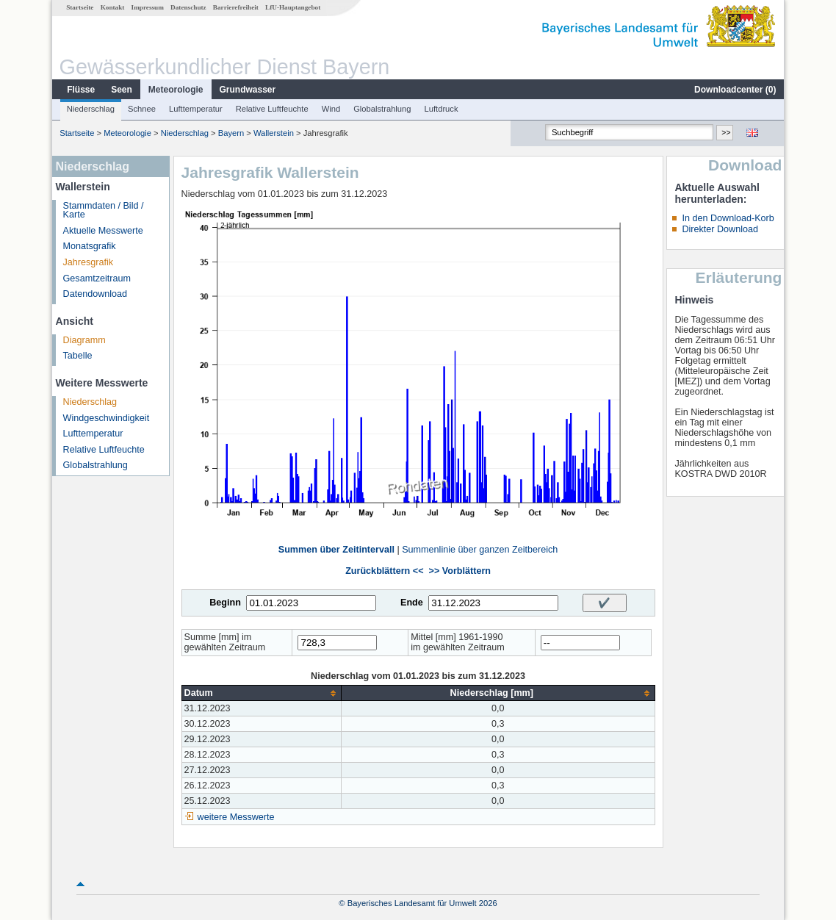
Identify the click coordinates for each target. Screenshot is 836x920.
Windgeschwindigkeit (106, 418)
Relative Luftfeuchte (272, 108)
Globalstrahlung (382, 108)
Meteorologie (175, 90)
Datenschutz (188, 7)
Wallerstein (273, 133)
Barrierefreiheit (236, 7)
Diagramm (84, 340)
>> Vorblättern (460, 571)
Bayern (231, 133)
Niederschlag (91, 108)
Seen (121, 90)
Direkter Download (720, 229)
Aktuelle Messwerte (103, 231)
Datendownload (95, 294)
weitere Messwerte (236, 817)
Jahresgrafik (88, 262)
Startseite (79, 7)
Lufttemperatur (196, 108)
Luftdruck (441, 108)
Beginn (225, 602)
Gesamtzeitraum (97, 278)
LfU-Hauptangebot (292, 7)
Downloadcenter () (735, 90)
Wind (331, 108)
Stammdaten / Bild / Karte (103, 210)
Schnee (142, 108)
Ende (411, 602)
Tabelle (78, 356)
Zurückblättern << (384, 571)
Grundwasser (248, 90)
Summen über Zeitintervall (336, 550)
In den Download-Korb (728, 218)
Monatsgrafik (89, 246)
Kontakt (113, 7)
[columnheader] (261, 693)
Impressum (147, 7)
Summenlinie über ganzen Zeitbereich (480, 550)
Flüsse (81, 90)
